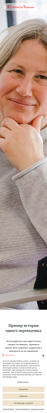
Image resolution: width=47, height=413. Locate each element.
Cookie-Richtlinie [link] (8, 409)
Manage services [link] (23, 382)
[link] (21, 7)
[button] (43, 355)
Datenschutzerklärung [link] (22, 409)
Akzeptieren (23, 389)
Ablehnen (23, 396)
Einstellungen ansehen (23, 403)
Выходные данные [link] (37, 409)
